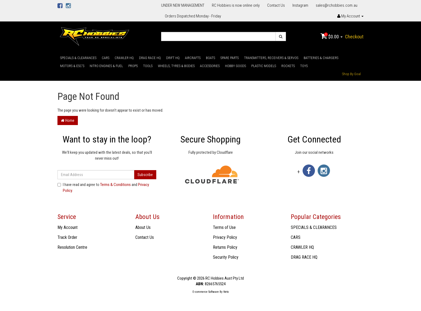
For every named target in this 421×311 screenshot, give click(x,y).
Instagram (300, 5)
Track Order (67, 237)
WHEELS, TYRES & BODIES (176, 66)
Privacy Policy (225, 237)
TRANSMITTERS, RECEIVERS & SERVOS (271, 58)
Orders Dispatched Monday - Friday (193, 16)
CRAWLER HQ (124, 58)
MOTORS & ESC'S (72, 66)
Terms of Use (224, 227)
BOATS (210, 58)
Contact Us (276, 5)
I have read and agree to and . (103, 187)
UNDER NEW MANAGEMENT (182, 5)
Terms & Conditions (115, 184)
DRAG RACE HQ (150, 58)
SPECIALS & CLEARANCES (78, 58)
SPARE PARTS (229, 58)
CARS (105, 58)
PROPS (133, 66)
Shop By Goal (351, 74)
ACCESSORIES (210, 66)
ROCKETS (288, 66)
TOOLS (148, 66)
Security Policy (225, 257)
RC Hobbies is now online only (236, 5)
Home (67, 120)
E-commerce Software (206, 292)
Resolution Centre (72, 247)
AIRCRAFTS (193, 58)
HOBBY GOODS (235, 66)
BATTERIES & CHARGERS (321, 58)
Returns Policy (225, 247)
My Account (67, 227)
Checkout (354, 36)
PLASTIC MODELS (263, 66)
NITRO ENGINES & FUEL (106, 66)
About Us (143, 227)
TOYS (304, 66)
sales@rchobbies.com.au (336, 5)
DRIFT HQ (173, 58)
